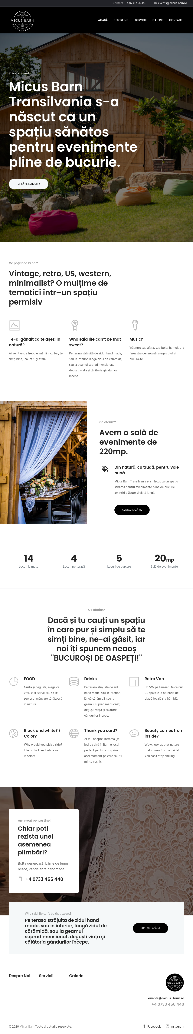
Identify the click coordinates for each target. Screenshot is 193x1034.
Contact (176, 20)
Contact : (129, 3)
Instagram (175, 1026)
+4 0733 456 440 (44, 879)
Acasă (103, 20)
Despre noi (121, 20)
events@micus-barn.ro (166, 998)
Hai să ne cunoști (28, 184)
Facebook (152, 1026)
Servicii (140, 20)
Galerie (157, 20)
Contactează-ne (132, 510)
